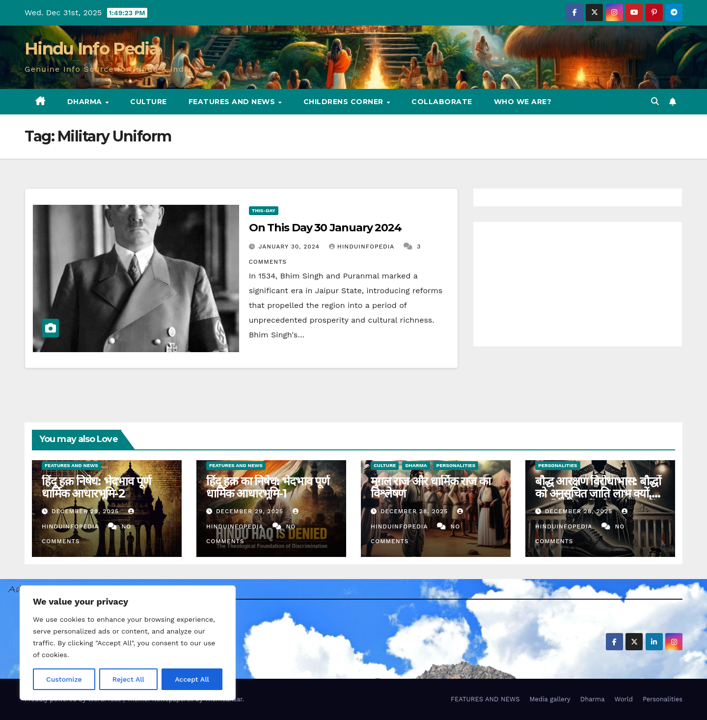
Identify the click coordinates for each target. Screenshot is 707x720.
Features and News (71, 465)
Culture (148, 101)
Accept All (192, 679)
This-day (263, 210)
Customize (64, 679)
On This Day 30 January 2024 (325, 227)
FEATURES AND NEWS (233, 101)
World (624, 699)
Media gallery (549, 699)
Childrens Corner (344, 101)
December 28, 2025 (415, 511)
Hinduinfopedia (363, 246)
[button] (655, 101)
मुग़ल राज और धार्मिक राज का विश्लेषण (430, 487)
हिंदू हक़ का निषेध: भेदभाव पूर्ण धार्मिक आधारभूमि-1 (267, 487)
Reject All (128, 679)
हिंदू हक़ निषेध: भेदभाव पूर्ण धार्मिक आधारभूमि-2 (96, 487)
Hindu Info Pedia (92, 48)
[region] (128, 642)
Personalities (456, 465)
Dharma (86, 101)
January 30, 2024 (290, 246)
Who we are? (523, 101)
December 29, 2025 (86, 511)
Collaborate (441, 101)
